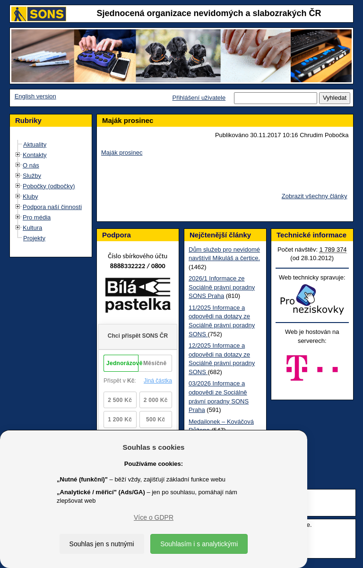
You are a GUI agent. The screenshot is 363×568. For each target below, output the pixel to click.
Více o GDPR (153, 517)
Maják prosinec (121, 152)
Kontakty (35, 154)
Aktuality (34, 144)
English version (35, 96)
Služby (32, 175)
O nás (31, 165)
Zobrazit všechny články (314, 196)
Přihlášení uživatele (198, 97)
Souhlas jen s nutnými (101, 544)
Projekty (34, 238)
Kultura (32, 227)
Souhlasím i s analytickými (199, 544)
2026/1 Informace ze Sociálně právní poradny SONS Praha (222, 287)
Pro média (37, 217)
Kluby (30, 196)
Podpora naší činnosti (52, 206)
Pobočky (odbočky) (49, 186)
